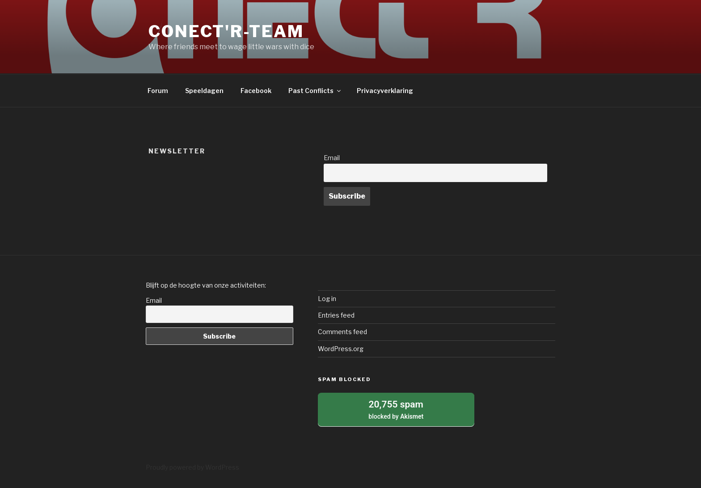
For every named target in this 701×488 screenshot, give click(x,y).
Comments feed (342, 331)
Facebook (256, 90)
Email (332, 158)
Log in (327, 298)
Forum (158, 90)
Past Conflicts (315, 90)
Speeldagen (204, 90)
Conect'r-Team (226, 31)
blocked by (396, 409)
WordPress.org (340, 348)
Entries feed (336, 315)
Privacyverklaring (385, 90)
